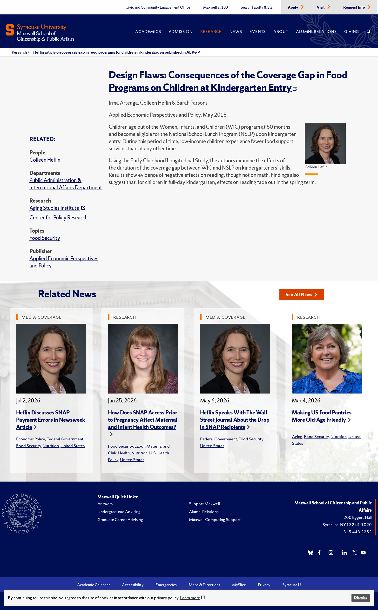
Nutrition (51, 445)
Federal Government (65, 439)
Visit (321, 7)
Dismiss (360, 597)
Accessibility (132, 584)
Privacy (264, 584)
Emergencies (166, 584)
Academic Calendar (93, 584)
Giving (351, 31)
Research (211, 31)
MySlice (239, 584)
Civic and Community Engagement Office (158, 7)
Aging (297, 436)
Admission (181, 31)
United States (73, 445)
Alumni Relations (316, 31)
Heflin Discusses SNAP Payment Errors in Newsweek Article (50, 420)
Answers (105, 503)
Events (258, 31)
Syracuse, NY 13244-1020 (347, 524)
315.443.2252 (357, 531)
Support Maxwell (204, 503)
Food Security (44, 238)
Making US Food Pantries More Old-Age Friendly (321, 416)
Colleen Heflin (44, 159)
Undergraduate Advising (119, 511)
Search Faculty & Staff (258, 7)
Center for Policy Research (58, 217)
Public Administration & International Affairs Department (65, 184)
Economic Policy (30, 439)
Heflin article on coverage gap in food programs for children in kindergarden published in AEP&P (116, 52)
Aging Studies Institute (54, 207)
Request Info (354, 7)
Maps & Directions (204, 584)
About (280, 31)
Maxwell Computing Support (215, 519)
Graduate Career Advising (120, 519)
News (236, 31)
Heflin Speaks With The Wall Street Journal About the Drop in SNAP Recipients (235, 420)
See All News (301, 294)
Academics (148, 31)
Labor (140, 446)
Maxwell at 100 (215, 7)
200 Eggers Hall (358, 517)
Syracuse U (291, 584)
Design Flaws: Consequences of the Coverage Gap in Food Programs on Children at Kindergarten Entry (228, 81)
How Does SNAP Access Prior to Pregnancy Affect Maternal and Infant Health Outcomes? (142, 420)
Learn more (190, 597)
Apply (293, 7)
